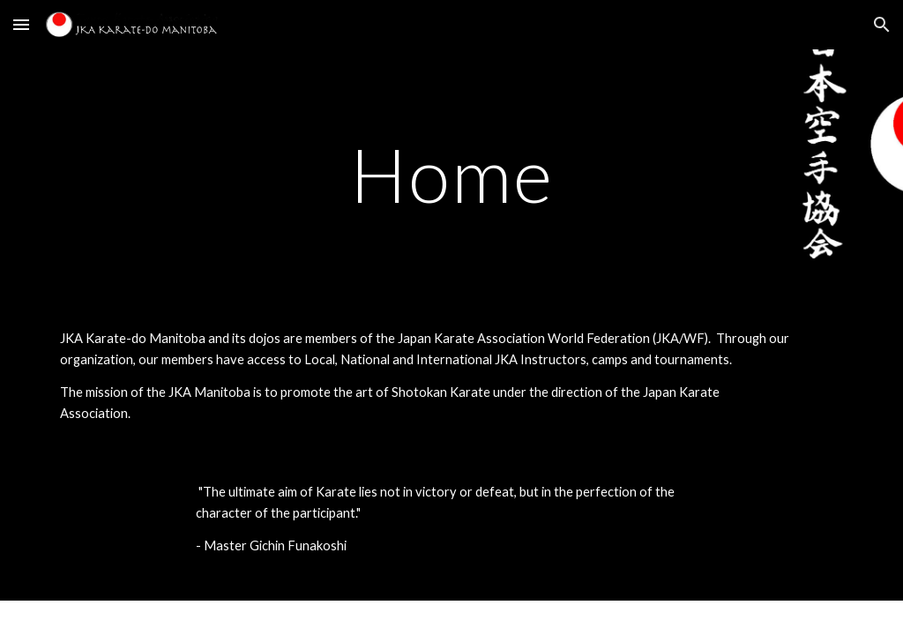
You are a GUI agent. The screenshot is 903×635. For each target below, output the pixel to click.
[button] (21, 24)
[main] (452, 174)
